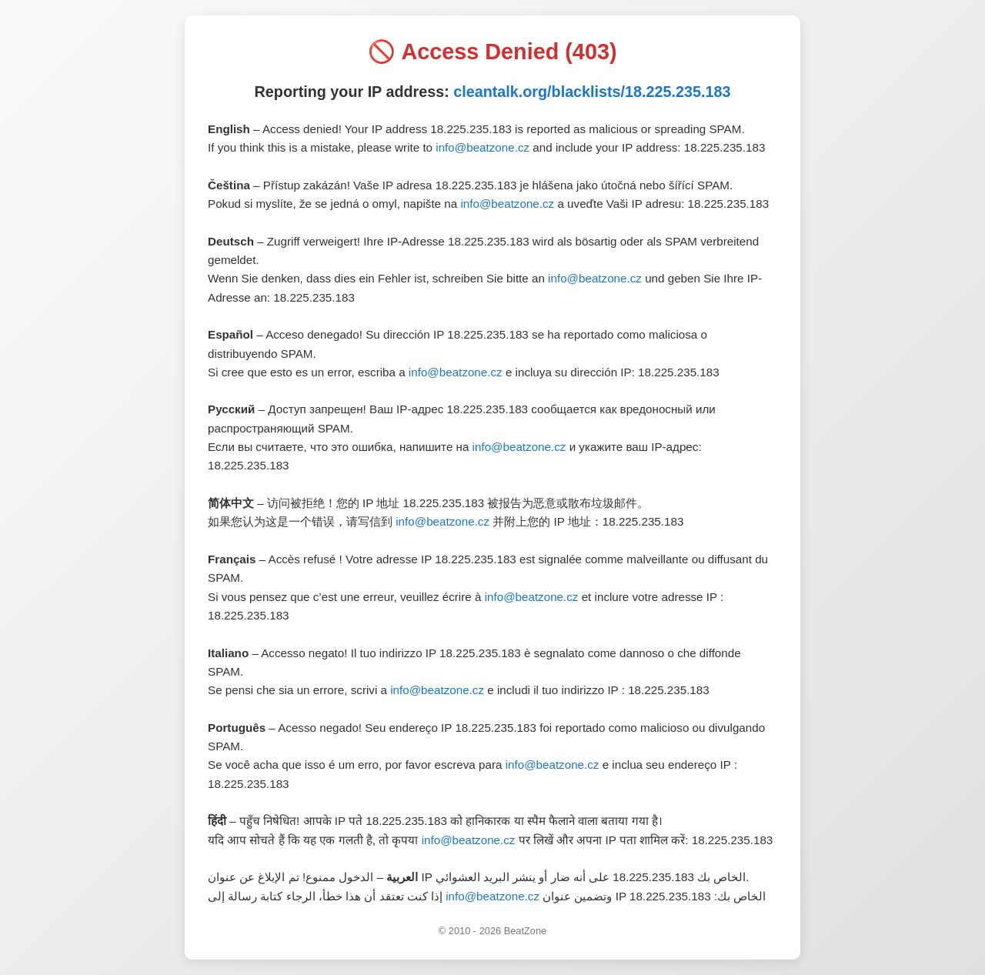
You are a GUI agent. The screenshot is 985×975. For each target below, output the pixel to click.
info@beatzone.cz (482, 147)
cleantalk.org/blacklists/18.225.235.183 (591, 91)
